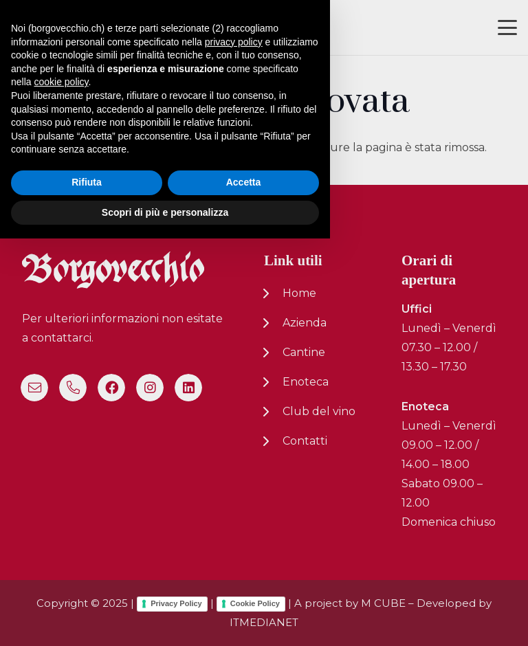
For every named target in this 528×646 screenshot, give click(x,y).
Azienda (305, 322)
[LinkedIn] (188, 387)
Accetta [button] (243, 589)
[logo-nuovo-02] (52, 27)
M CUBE (383, 603)
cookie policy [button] (61, 489)
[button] (507, 27)
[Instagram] (150, 387)
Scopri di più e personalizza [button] (165, 619)
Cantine (304, 352)
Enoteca (306, 381)
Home (299, 293)
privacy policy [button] (234, 448)
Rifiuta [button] (87, 589)
